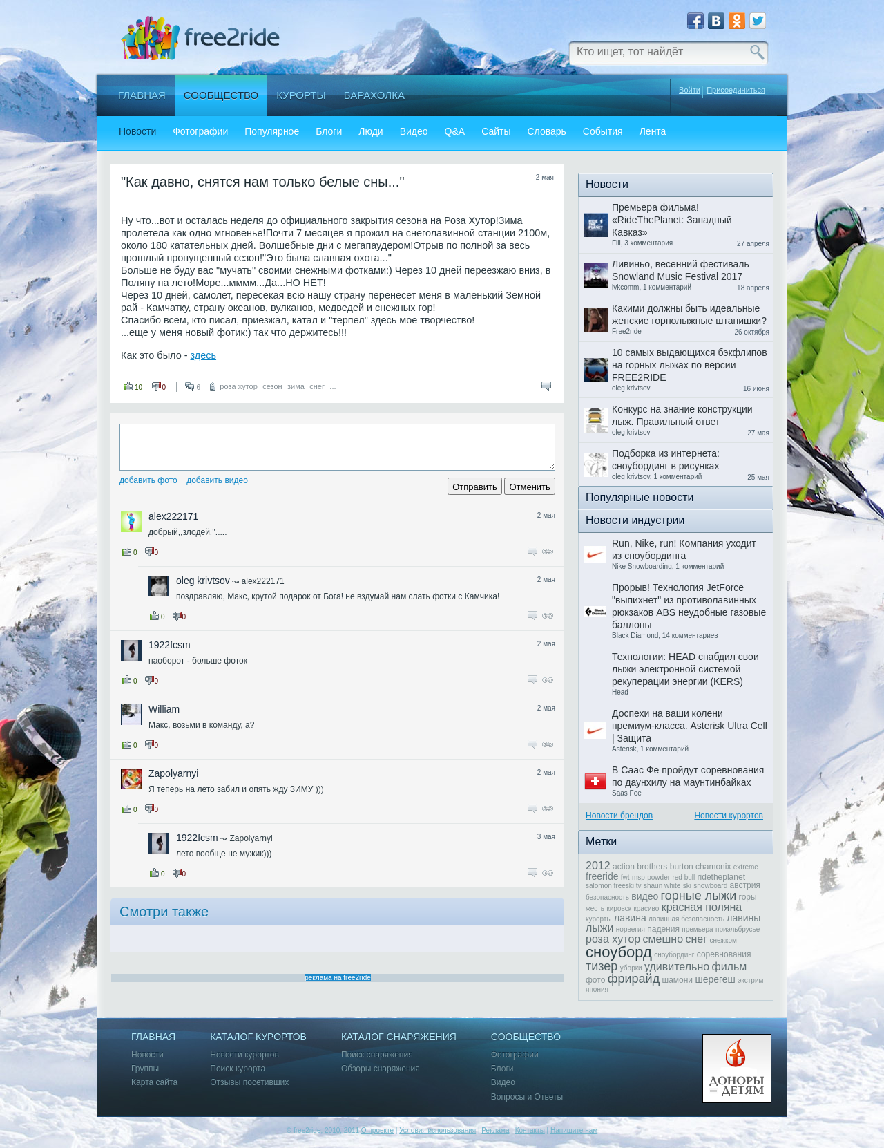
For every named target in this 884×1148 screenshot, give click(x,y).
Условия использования (437, 1130)
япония (597, 989)
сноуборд (619, 952)
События (603, 131)
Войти (689, 90)
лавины (743, 917)
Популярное (271, 131)
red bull (683, 877)
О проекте (377, 1130)
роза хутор (238, 386)
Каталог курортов (258, 1037)
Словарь (546, 131)
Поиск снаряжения (377, 1055)
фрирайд (634, 979)
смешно (663, 939)
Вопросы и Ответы (527, 1097)
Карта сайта (154, 1082)
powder (658, 877)
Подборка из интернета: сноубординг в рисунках (666, 459)
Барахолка (374, 95)
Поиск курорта (237, 1068)
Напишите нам (573, 1130)
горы (748, 897)
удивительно (676, 966)
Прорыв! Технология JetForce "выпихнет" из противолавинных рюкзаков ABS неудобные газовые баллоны (689, 606)
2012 (598, 866)
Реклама (495, 1130)
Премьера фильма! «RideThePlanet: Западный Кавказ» (672, 220)
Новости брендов (619, 815)
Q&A (455, 131)
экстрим (750, 980)
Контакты (530, 1130)
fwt (625, 877)
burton (681, 867)
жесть (595, 908)
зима (296, 386)
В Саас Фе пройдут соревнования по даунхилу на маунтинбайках (688, 776)
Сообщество (221, 95)
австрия (745, 885)
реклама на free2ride (338, 977)
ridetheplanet (721, 877)
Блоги (329, 131)
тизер (601, 966)
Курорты (301, 95)
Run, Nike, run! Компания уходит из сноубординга (684, 549)
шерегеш (715, 979)
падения (663, 929)
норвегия (630, 929)
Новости (137, 131)
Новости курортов (728, 815)
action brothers (640, 867)
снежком (723, 940)
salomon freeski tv (614, 886)
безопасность (607, 897)
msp (638, 877)
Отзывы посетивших (249, 1082)
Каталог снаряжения (399, 1037)
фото (595, 980)
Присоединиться (736, 90)
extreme (745, 867)
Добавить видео (217, 480)
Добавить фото (148, 480)
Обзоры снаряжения (380, 1068)
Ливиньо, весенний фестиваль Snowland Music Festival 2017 (680, 270)
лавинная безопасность (686, 919)
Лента (653, 131)
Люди (370, 131)
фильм (729, 966)
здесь (204, 355)
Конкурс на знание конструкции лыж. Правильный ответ (682, 415)
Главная (142, 95)
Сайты (495, 131)
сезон (272, 386)
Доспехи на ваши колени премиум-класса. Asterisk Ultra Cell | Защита (689, 726)
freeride (602, 876)
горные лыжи (699, 896)
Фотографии (200, 131)
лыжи (599, 928)
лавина (630, 917)
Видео (414, 131)
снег (317, 386)
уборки (631, 968)
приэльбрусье (737, 929)
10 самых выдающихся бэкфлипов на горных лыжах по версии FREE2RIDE (689, 365)
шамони (677, 980)
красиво (646, 908)
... (332, 386)
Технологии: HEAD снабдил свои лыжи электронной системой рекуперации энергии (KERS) (685, 669)
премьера (697, 929)
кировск (618, 908)
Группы (145, 1068)
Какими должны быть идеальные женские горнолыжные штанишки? (689, 314)
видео (644, 896)
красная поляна (702, 907)
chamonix (713, 867)
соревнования (724, 954)
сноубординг (674, 955)
